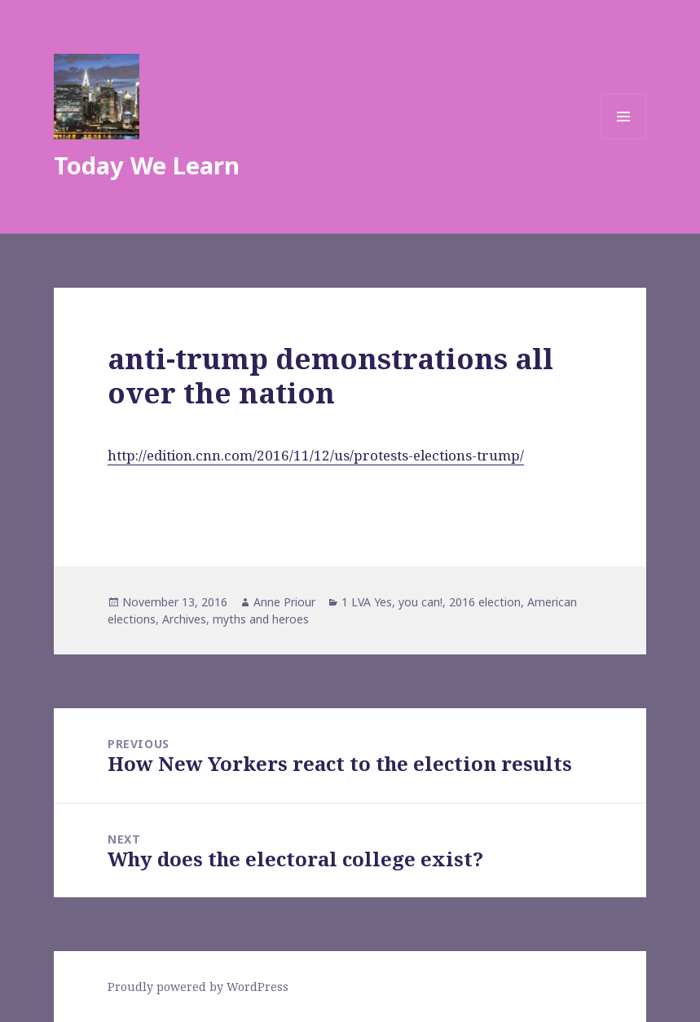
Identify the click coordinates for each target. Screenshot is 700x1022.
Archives (184, 619)
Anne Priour (284, 602)
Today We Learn (147, 165)
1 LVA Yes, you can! (391, 602)
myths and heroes (261, 619)
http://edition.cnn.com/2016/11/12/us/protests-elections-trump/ (316, 455)
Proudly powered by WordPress (198, 986)
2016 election (485, 602)
